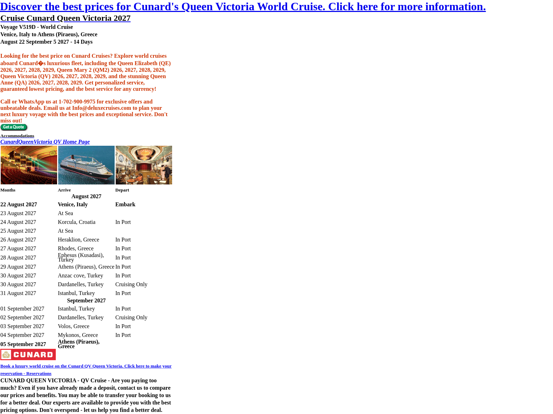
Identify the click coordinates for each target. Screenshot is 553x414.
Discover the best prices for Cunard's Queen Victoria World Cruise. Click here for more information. (243, 6)
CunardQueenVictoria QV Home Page (45, 142)
